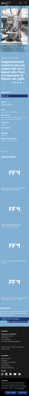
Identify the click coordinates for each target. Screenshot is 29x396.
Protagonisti (4, 364)
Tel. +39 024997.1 (6, 339)
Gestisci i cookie (10, 392)
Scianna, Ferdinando (7, 104)
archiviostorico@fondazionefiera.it (10, 341)
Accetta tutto (22, 392)
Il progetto (4, 360)
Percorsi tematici (6, 366)
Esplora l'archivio (6, 358)
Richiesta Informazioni (7, 368)
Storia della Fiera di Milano (8, 362)
